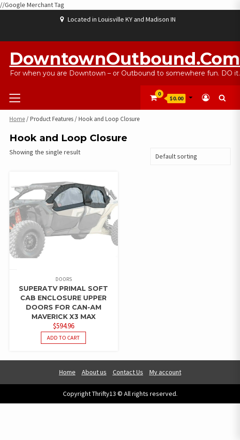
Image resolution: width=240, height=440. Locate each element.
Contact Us (128, 372)
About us (94, 372)
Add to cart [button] (63, 337)
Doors (63, 279)
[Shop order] (190, 156)
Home (17, 119)
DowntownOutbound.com (124, 58)
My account (165, 372)
